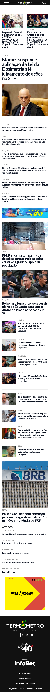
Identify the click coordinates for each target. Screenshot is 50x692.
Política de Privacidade (25, 683)
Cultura (30, 29)
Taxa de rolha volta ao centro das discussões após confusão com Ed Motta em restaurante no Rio (33, 399)
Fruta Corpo (8, 572)
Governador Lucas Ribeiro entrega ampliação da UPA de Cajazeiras (31, 345)
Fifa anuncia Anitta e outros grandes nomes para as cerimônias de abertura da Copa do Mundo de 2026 (37, 39)
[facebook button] (18, 635)
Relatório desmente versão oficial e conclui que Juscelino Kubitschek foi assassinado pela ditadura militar (25, 184)
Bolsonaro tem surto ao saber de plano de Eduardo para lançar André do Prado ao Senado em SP (24, 308)
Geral (4, 136)
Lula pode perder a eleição (15, 553)
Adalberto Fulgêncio (10, 569)
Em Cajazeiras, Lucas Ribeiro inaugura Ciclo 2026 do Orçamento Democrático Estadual (31, 327)
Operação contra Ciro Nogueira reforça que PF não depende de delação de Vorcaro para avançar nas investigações (24, 170)
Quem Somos (25, 673)
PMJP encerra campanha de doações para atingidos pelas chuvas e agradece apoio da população (22, 260)
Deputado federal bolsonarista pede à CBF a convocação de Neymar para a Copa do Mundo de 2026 (12, 39)
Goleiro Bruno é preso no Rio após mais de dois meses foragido (31, 452)
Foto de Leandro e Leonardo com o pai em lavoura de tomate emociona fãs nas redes (24, 128)
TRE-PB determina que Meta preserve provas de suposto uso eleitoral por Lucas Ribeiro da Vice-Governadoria (24, 156)
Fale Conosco (25, 678)
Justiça (5, 55)
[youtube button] (32, 635)
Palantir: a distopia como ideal (17, 543)
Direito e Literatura (10, 559)
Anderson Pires (8, 550)
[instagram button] (22, 635)
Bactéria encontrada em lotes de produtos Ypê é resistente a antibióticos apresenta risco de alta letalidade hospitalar (24, 142)
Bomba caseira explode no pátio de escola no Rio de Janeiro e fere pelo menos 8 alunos (33, 416)
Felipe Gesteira (8, 531)
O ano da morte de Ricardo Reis (18, 562)
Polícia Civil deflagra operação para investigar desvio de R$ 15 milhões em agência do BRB (24, 517)
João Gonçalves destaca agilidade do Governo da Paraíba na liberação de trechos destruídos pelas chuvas (24, 199)
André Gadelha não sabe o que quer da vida (24, 534)
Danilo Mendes (8, 540)
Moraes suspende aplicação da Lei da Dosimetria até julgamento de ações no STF (22, 69)
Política (5, 29)
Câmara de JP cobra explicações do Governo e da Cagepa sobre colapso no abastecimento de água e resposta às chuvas (32, 434)
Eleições (5, 151)
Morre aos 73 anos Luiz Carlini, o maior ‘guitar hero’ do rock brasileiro (32, 378)
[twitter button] (27, 635)
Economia (22, 356)
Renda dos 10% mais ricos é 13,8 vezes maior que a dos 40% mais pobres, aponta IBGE (32, 362)
